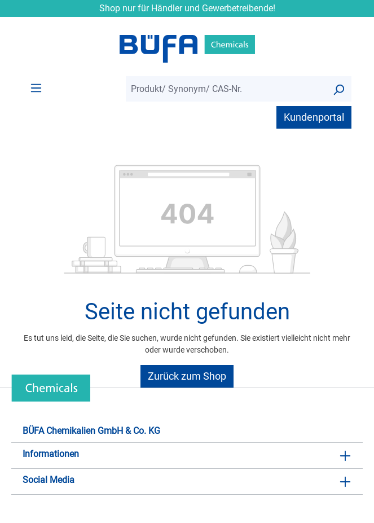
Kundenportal (314, 117)
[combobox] (226, 89)
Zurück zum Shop (187, 376)
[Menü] (36, 87)
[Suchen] (338, 89)
